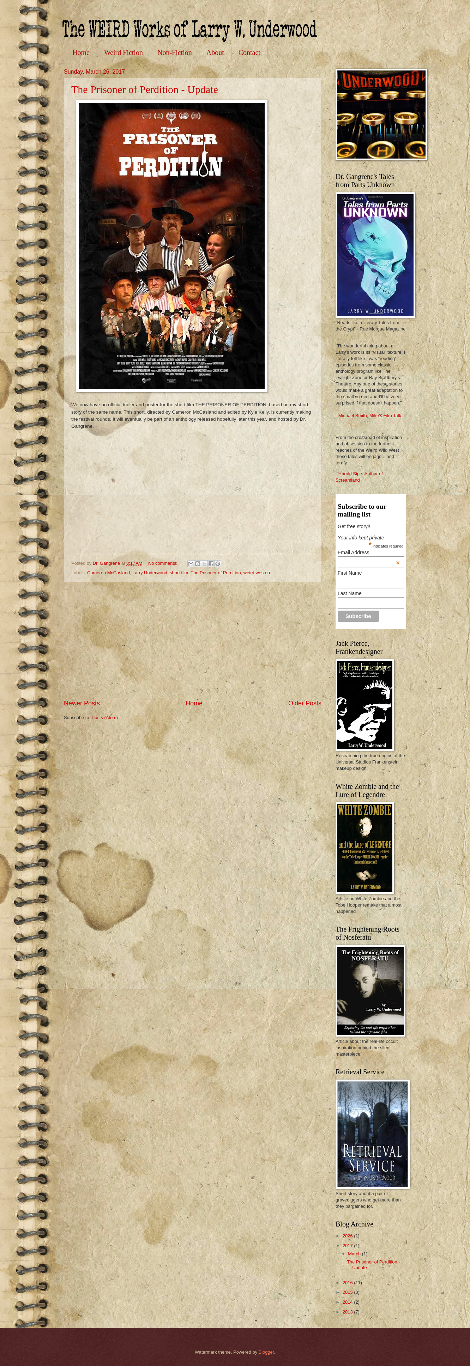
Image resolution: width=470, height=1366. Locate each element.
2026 (348, 1235)
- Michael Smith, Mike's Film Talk (368, 415)
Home (81, 52)
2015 (348, 1292)
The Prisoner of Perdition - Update (144, 89)
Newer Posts (82, 703)
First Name (350, 573)
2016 (348, 1282)
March (355, 1253)
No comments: (163, 563)
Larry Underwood (149, 572)
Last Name (350, 593)
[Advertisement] (192, 641)
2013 (348, 1312)
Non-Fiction (174, 52)
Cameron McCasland (108, 572)
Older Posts (304, 703)
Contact (249, 52)
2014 (348, 1302)
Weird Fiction (123, 52)
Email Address (369, 552)
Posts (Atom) (105, 717)
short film (179, 572)
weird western (257, 572)
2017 (348, 1245)
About (215, 52)
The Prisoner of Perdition (216, 572)
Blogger (266, 1352)
